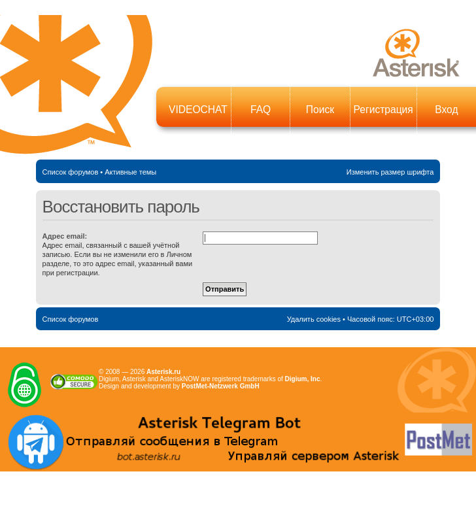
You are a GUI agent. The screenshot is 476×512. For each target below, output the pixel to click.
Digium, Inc (302, 379)
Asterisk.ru (163, 371)
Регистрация (383, 109)
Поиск (320, 109)
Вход (446, 109)
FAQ (260, 109)
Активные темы (130, 172)
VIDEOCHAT (198, 109)
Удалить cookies (314, 319)
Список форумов (70, 172)
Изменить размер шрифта (390, 172)
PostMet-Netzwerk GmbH (221, 386)
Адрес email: (65, 236)
